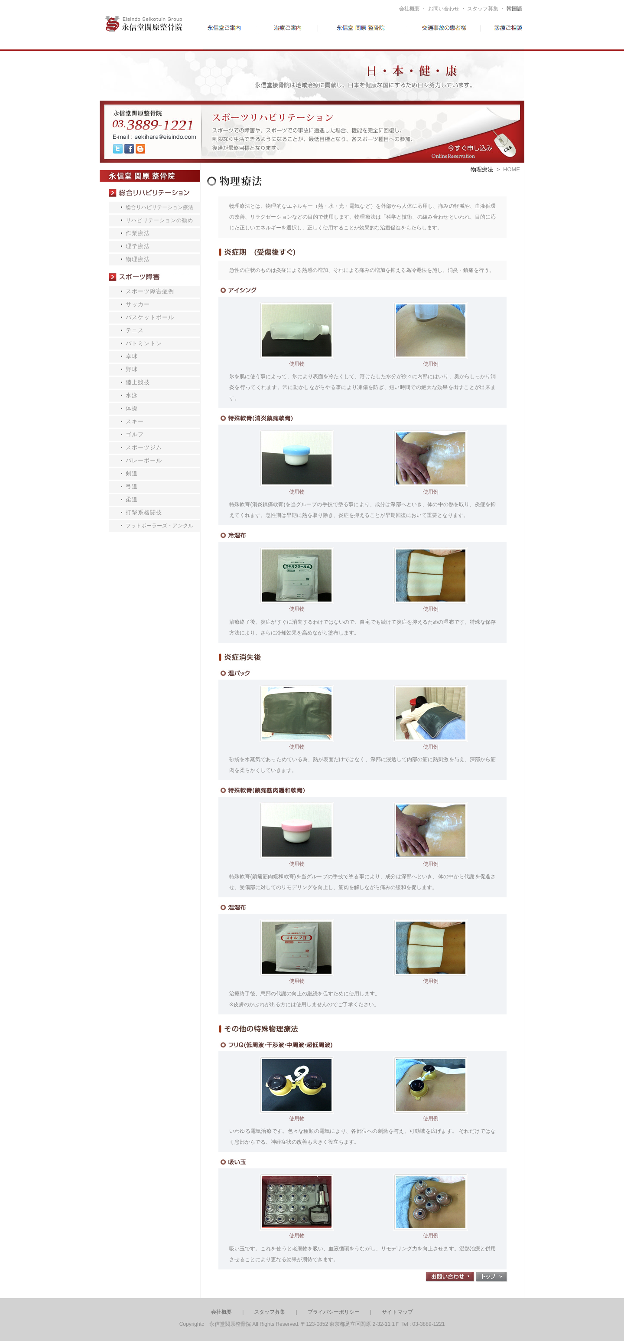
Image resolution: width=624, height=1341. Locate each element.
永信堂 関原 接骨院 (150, 176)
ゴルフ (135, 434)
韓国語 (514, 9)
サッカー (138, 304)
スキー (135, 421)
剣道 (132, 473)
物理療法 (138, 259)
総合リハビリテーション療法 (150, 193)
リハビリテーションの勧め (159, 220)
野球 (132, 369)
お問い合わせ (443, 9)
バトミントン (144, 343)
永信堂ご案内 (235, 33)
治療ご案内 (300, 33)
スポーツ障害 (150, 277)
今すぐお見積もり (463, 132)
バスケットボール (150, 317)
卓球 (132, 356)
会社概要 (409, 9)
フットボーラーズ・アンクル (159, 526)
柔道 (132, 499)
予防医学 (364, 33)
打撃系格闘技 (144, 512)
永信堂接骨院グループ (151, 32)
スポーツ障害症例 (150, 291)
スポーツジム (144, 447)
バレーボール (144, 460)
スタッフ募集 (482, 9)
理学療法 (138, 246)
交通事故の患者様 (432, 33)
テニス (135, 330)
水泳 (132, 395)
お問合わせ (450, 1277)
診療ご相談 (496, 33)
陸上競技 (138, 382)
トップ (491, 1277)
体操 (132, 408)
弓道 (132, 486)
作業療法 (138, 233)
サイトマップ (397, 1312)
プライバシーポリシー (334, 1312)
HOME (511, 169)
